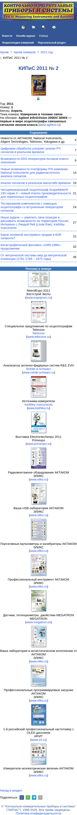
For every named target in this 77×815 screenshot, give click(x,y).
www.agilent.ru (49, 124)
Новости (7, 35)
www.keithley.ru (38, 408)
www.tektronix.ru (38, 336)
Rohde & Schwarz (38, 369)
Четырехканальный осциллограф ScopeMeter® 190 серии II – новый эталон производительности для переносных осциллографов (36, 193)
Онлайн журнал (25, 35)
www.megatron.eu (38, 622)
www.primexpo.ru (38, 443)
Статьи (43, 35)
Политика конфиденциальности (38, 813)
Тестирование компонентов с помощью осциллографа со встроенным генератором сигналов (32, 207)
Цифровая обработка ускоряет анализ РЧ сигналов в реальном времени (31, 150)
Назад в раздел (11, 790)
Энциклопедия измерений (18, 42)
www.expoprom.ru (38, 297)
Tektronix (38, 333)
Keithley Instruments (39, 404)
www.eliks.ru (38, 479)
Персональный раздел (52, 42)
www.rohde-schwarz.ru (38, 372)
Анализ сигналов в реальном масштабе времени (36, 183)
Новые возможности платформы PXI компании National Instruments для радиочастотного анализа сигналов (34, 172)
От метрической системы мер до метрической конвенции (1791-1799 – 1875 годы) (34, 256)
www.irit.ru (38, 739)
